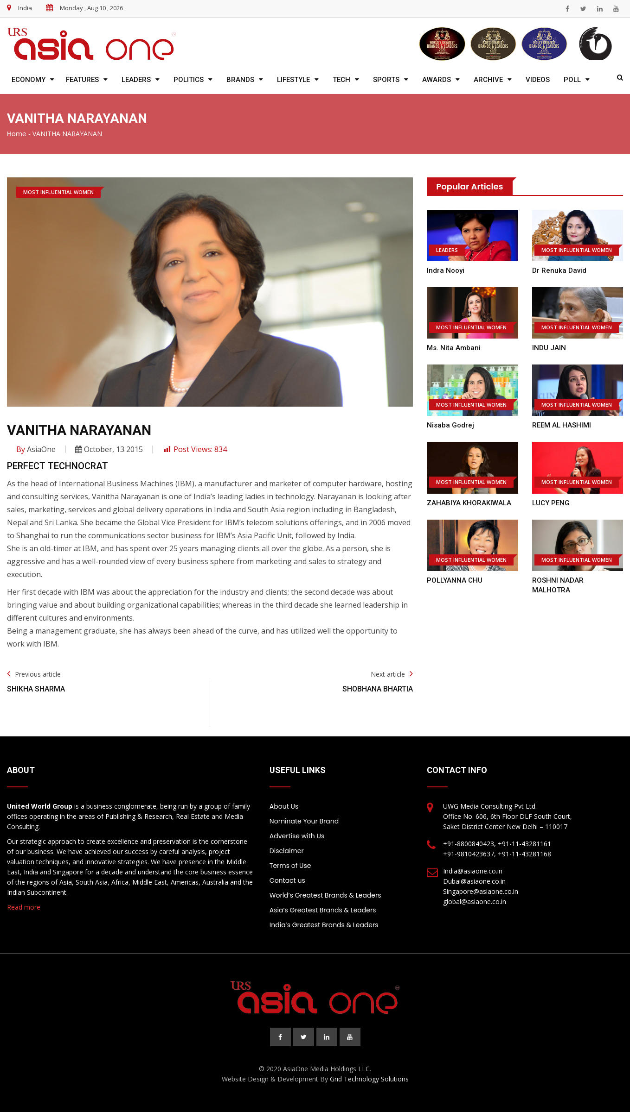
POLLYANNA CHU (454, 580)
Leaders (136, 79)
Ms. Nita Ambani (454, 348)
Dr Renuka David (559, 270)
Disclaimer (287, 850)
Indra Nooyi (445, 270)
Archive (488, 79)
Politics (189, 79)
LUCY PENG (551, 503)
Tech (341, 79)
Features (82, 79)
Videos (538, 79)
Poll (572, 79)
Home (16, 133)
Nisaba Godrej (450, 425)
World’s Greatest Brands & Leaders (325, 895)
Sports (386, 79)
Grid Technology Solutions (369, 1078)
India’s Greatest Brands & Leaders (324, 925)
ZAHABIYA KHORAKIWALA (469, 503)
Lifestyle (293, 79)
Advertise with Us (297, 836)
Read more (23, 907)
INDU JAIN (549, 348)
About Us (284, 806)
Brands (240, 79)
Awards (436, 79)
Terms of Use (290, 865)
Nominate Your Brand (304, 821)
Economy (28, 79)
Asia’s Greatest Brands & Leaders (323, 910)
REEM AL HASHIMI (561, 425)
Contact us (287, 880)
